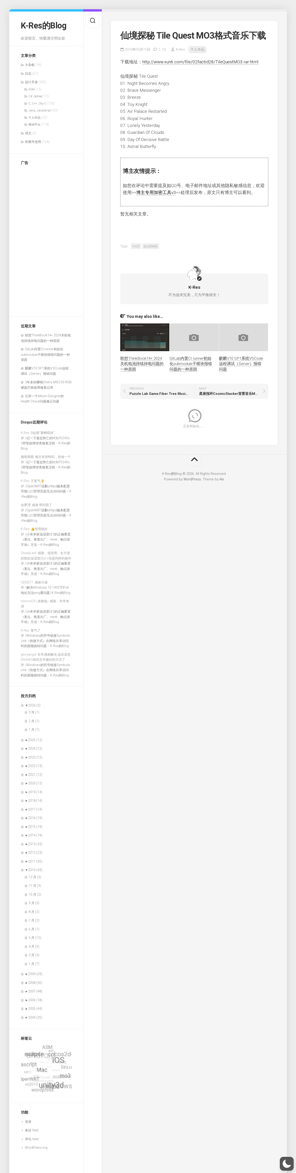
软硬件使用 (33, 142)
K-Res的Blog (43, 26)
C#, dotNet (35, 96)
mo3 (136, 246)
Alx (221, 479)
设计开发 (31, 82)
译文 (28, 133)
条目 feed (31, 1130)
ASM (31, 89)
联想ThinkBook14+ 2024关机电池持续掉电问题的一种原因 (141, 364)
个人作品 (34, 117)
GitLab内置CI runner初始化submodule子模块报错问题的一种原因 (45, 354)
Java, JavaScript (39, 110)
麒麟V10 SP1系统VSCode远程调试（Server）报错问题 (241, 364)
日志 (28, 73)
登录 (28, 1122)
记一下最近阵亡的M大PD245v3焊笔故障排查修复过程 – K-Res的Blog (45, 443)
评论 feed (31, 1139)
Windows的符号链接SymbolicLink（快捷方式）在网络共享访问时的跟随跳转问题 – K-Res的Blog (46, 641)
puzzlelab (150, 246)
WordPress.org (36, 1147)
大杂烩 (30, 65)
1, (162, 49)
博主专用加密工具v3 (156, 192)
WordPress (192, 479)
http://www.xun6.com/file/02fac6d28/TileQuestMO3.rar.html (200, 61)
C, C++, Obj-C (37, 103)
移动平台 (34, 124)
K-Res (180, 49)
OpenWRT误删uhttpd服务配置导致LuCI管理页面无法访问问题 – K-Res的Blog (46, 491)
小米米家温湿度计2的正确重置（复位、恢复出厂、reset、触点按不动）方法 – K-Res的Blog (46, 539)
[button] (287, 1164)
